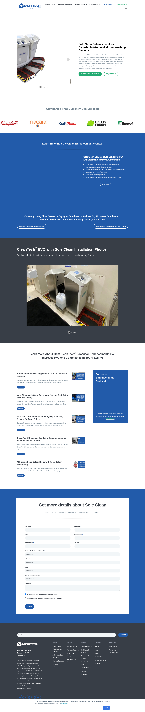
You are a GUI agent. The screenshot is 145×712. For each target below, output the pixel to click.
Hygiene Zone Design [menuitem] (71, 660)
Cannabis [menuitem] (84, 675)
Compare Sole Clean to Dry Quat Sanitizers (111, 226)
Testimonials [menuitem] (113, 646)
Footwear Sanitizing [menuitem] (65, 4)
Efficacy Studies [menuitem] (113, 653)
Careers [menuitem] (97, 664)
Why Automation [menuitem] (72, 646)
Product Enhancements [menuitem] (57, 666)
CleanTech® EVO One (108, 169)
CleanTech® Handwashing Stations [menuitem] (57, 649)
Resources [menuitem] (112, 650)
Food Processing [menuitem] (86, 646)
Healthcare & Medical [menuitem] (85, 651)
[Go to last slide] (19, 59)
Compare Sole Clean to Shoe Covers (31, 226)
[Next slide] (68, 59)
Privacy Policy (64, 703)
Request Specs (111, 74)
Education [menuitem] (84, 671)
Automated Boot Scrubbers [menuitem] (58, 656)
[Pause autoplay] (40, 87)
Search (123, 635)
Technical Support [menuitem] (73, 650)
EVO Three (121, 169)
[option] (14, 123)
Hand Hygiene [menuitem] (50, 4)
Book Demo (105, 184)
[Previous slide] (29, 297)
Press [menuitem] (96, 653)
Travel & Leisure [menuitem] (86, 668)
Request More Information (90, 74)
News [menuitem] (96, 650)
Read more (20, 387)
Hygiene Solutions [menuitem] (58, 661)
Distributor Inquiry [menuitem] (101, 660)
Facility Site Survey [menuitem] (70, 655)
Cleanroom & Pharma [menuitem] (85, 657)
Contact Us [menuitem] (98, 657)
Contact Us (121, 4)
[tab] (43, 87)
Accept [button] (106, 707)
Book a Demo (108, 4)
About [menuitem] (97, 646)
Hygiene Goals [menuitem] (95, 4)
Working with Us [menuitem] (81, 4)
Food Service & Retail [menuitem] (86, 663)
